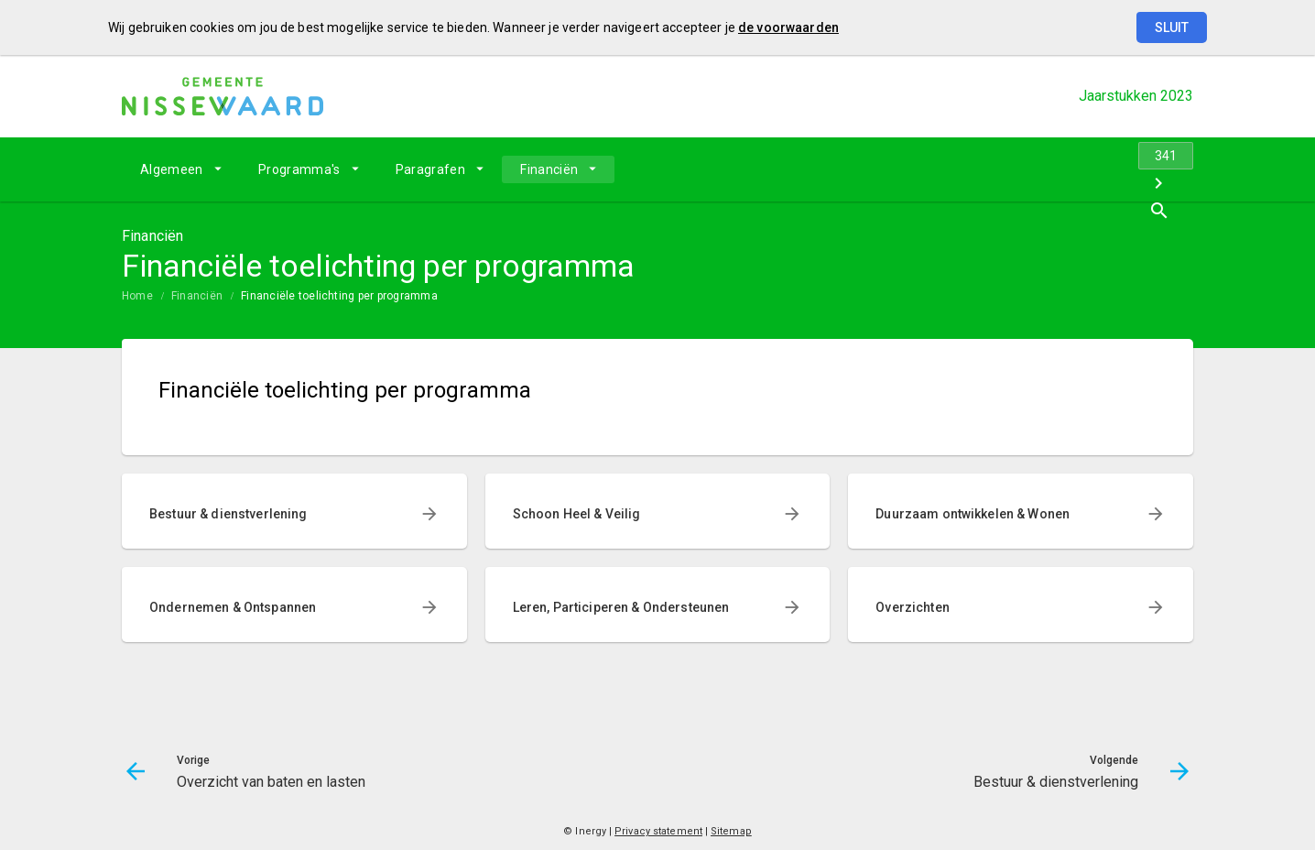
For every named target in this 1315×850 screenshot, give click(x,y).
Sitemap (731, 831)
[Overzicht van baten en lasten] (1035, 169)
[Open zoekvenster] (1172, 169)
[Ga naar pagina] (1083, 169)
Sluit (1172, 27)
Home (137, 295)
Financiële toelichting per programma (339, 295)
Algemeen (171, 169)
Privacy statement (658, 831)
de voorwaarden (788, 27)
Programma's (299, 169)
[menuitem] (181, 169)
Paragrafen (431, 169)
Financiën (549, 169)
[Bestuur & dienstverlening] (1131, 169)
